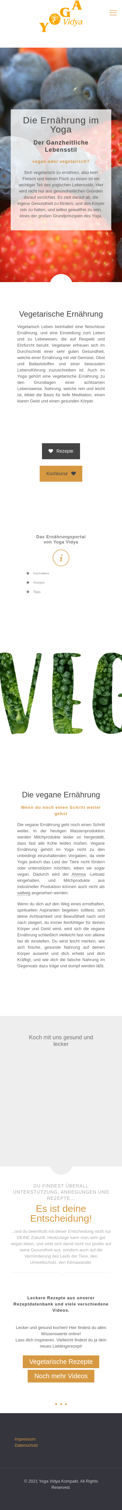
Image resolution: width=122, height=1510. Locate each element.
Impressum (25, 1439)
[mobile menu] (113, 13)
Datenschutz (26, 1445)
